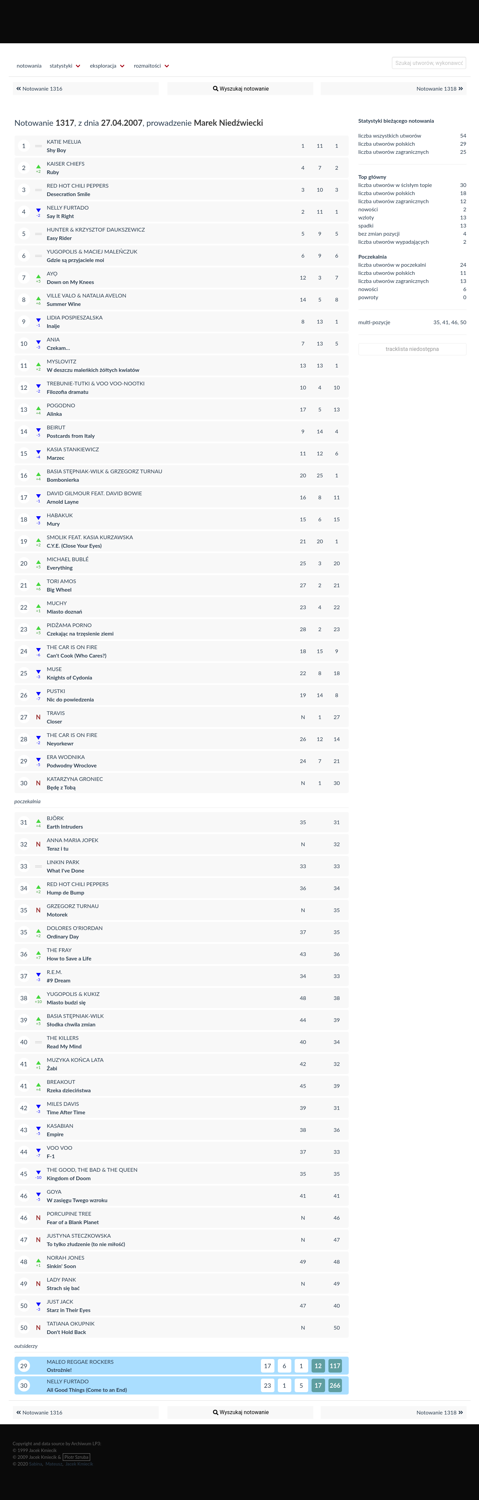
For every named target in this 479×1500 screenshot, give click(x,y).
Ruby (53, 172)
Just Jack (60, 1301)
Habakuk (60, 515)
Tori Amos (61, 581)
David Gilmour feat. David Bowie (94, 493)
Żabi (52, 1068)
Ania (53, 339)
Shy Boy (56, 150)
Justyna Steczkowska (79, 1235)
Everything (60, 567)
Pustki (56, 691)
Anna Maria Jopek (73, 840)
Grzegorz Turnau (73, 906)
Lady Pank (61, 1279)
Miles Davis (63, 1103)
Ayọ (52, 273)
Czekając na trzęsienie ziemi (80, 633)
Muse (54, 669)
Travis (56, 713)
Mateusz (54, 1464)
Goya (54, 1191)
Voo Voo (60, 1147)
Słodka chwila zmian (71, 1024)
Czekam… (58, 347)
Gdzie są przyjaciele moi (75, 260)
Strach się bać (63, 1288)
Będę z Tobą (61, 787)
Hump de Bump (65, 892)
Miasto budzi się (66, 1002)
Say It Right (60, 216)
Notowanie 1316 (38, 89)
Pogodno (61, 405)
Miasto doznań (64, 611)
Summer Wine (64, 304)
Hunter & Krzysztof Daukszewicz (96, 229)
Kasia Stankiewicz (73, 449)
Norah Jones (65, 1257)
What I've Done (65, 870)
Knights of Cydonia (69, 677)
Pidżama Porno (69, 625)
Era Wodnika (66, 757)
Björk (55, 818)
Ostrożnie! (59, 1369)
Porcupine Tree (69, 1213)
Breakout (61, 1081)
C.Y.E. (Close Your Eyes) (74, 545)
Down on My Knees (70, 282)
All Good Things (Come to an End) (87, 1389)
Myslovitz (62, 361)
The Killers (63, 1037)
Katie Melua (64, 141)
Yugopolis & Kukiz (73, 994)
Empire (55, 1134)
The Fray (59, 950)
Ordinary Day (63, 936)
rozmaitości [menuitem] (147, 65)
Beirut (56, 427)
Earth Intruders (65, 826)
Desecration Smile (68, 194)
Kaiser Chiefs (66, 163)
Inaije (53, 326)
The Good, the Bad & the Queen (92, 1169)
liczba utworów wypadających (393, 241)
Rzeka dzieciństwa (69, 1090)
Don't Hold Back (66, 1332)
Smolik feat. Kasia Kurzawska (90, 537)
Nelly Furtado (68, 207)
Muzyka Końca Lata (75, 1059)
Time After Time (66, 1112)
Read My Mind (64, 1046)
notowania (29, 65)
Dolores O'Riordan (75, 928)
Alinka (54, 413)
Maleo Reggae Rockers (80, 1361)
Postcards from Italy (71, 435)
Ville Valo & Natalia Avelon (87, 295)
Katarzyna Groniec (75, 779)
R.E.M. (54, 972)
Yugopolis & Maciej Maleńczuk (92, 251)
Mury (53, 523)
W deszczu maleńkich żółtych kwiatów (93, 369)
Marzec (55, 457)
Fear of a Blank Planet (73, 1222)
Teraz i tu (58, 848)
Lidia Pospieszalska (75, 317)
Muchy (57, 603)
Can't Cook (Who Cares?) (77, 655)
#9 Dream (59, 980)
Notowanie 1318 (440, 89)
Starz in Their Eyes (69, 1310)
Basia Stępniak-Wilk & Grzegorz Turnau (104, 471)
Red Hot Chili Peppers (78, 185)
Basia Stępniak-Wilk (75, 1016)
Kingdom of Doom (69, 1178)
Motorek (57, 914)
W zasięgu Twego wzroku (77, 1200)
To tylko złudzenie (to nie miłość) (86, 1244)
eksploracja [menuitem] (103, 65)
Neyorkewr (60, 743)
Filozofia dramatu (67, 391)
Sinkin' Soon (61, 1266)
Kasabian (60, 1125)
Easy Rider (59, 238)
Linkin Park (63, 862)
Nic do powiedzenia (70, 699)
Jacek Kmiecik (79, 1464)
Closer (54, 721)
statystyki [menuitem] (61, 65)
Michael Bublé (68, 559)
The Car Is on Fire (72, 647)
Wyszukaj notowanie (240, 89)
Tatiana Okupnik (71, 1323)
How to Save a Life (69, 958)
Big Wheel (59, 589)
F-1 (51, 1156)
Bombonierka (63, 479)
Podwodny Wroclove (72, 765)
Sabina (35, 1464)
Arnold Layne (63, 501)
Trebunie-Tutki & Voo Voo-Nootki (96, 383)
